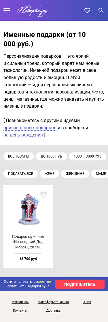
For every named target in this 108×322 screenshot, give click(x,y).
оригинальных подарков (29, 127)
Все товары (18, 156)
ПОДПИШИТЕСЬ (79, 284)
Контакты (20, 310)
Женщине (75, 174)
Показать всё (20, 174)
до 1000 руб (51, 156)
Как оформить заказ (53, 302)
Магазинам (20, 302)
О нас (87, 302)
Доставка (53, 310)
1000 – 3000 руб (88, 156)
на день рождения (23, 135)
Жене (49, 174)
